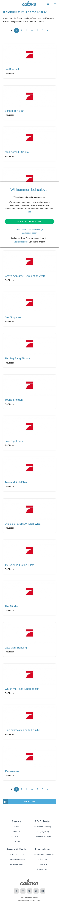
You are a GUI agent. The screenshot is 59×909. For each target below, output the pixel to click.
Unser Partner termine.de (42, 855)
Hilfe (16, 827)
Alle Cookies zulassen (29, 221)
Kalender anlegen (43, 836)
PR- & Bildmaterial (16, 859)
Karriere (43, 864)
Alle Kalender (19, 801)
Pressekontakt (16, 864)
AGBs (17, 841)
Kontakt (16, 831)
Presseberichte (17, 855)
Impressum (42, 869)
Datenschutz (16, 836)
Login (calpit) (43, 831)
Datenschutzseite (21, 242)
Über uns (42, 859)
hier (29, 212)
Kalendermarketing (42, 827)
